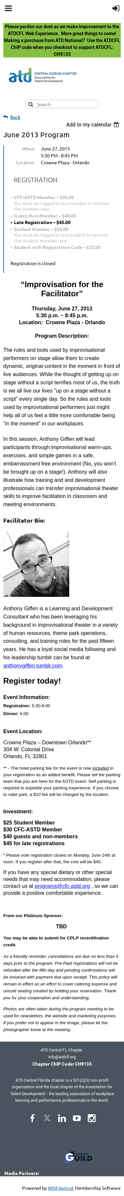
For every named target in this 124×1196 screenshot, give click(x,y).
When (28, 148)
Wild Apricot (61, 1188)
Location (25, 162)
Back (15, 117)
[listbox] (93, 125)
